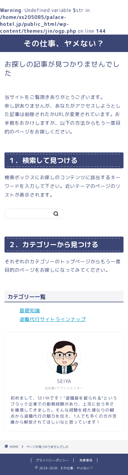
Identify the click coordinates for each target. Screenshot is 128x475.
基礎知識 (30, 310)
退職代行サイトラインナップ (53, 319)
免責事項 (86, 460)
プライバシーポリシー (52, 460)
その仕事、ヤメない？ (64, 43)
